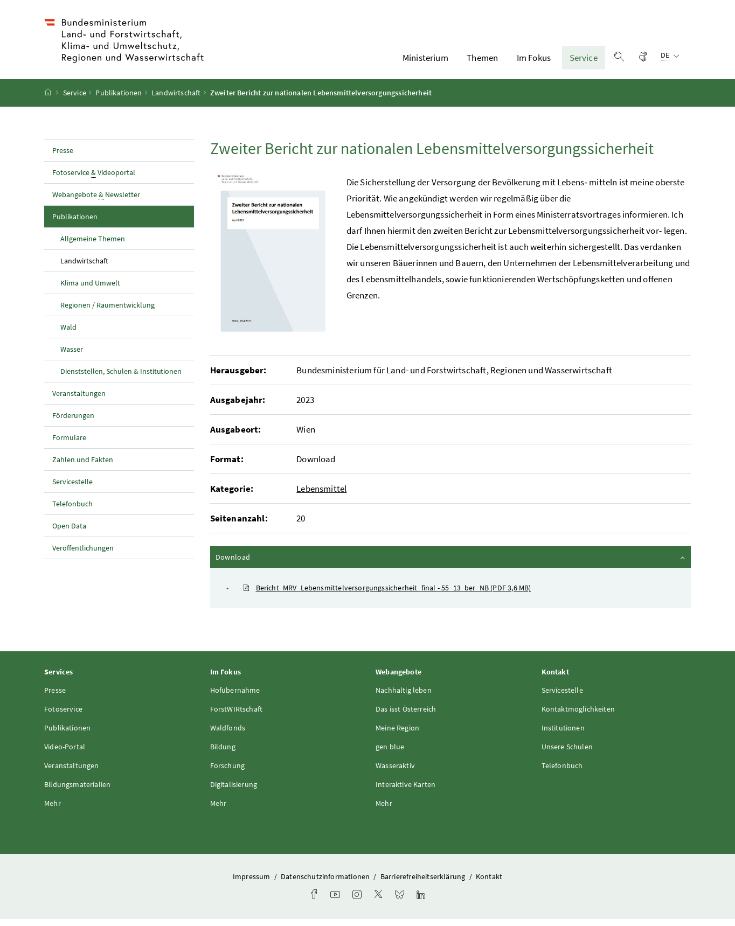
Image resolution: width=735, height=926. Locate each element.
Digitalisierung (234, 791)
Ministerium (425, 61)
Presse (62, 157)
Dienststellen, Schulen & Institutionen (121, 377)
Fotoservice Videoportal (93, 179)
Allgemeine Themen (92, 245)
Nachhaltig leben (404, 696)
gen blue (390, 753)
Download (451, 563)
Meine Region (397, 734)
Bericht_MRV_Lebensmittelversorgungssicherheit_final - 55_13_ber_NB (386, 595)
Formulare (69, 444)
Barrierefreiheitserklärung (423, 883)
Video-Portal (64, 753)
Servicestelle (72, 488)
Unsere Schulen (567, 753)
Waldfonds (228, 734)
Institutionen (563, 734)
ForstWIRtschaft (236, 715)
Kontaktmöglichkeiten (578, 715)
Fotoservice (63, 715)
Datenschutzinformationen (326, 883)
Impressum (252, 883)
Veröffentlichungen (83, 554)
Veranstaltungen (79, 400)
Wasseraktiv (395, 772)
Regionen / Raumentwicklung (107, 311)
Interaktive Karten (405, 791)
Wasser (71, 355)
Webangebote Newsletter (96, 201)
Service (584, 61)
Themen (482, 61)
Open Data (69, 532)
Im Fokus (534, 61)
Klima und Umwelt (90, 289)
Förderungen (73, 422)
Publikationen (118, 100)
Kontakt (489, 883)
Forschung (227, 772)
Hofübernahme (235, 696)
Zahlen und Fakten (82, 466)
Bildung (222, 753)
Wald (68, 333)
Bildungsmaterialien (77, 791)
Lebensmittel (321, 496)
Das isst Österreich (406, 715)
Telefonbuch (72, 510)
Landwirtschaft (175, 100)
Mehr (52, 809)
